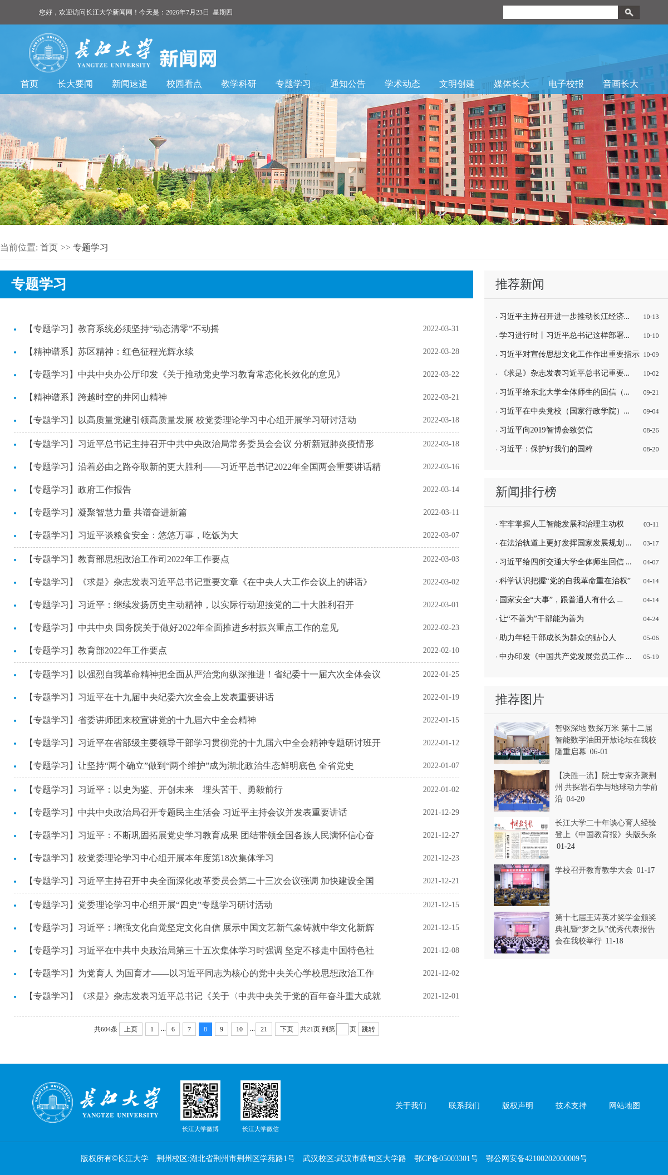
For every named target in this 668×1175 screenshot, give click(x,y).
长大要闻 (75, 84)
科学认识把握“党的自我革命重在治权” (565, 581)
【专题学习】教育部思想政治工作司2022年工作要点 (126, 559)
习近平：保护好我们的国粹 (546, 449)
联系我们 (464, 1106)
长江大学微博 (200, 1106)
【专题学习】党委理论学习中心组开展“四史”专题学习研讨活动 (148, 904)
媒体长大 (511, 84)
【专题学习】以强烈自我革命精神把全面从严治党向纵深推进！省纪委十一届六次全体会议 (202, 674)
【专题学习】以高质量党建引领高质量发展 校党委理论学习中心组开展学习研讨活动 (190, 420)
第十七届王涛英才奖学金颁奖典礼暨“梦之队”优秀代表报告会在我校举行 (605, 929)
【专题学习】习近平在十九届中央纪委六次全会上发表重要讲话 (149, 697)
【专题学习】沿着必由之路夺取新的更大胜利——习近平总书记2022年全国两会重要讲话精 (202, 466)
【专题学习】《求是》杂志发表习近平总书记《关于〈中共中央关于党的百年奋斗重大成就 (202, 996)
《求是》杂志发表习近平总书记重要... (564, 373)
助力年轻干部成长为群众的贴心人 (557, 637)
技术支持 (571, 1106)
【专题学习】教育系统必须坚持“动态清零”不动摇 (121, 328)
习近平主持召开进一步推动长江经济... (564, 316)
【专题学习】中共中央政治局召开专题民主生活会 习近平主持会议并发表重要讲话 (185, 812)
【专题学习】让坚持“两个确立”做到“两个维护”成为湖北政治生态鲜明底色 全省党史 (189, 765)
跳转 (368, 1029)
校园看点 (184, 84)
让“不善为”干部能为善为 (541, 618)
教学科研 (239, 84)
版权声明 (517, 1106)
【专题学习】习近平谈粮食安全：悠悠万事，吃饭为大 (131, 535)
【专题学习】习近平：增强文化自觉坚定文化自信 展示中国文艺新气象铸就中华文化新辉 (199, 927)
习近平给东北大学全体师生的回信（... (564, 392)
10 (239, 1029)
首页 (29, 84)
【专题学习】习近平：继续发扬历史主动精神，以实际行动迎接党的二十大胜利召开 (189, 604)
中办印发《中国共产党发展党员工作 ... (565, 656)
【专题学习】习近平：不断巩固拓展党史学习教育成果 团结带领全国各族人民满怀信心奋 (199, 835)
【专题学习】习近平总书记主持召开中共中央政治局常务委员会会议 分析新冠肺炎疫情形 (199, 444)
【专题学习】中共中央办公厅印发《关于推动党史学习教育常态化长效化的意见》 (184, 374)
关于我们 (410, 1106)
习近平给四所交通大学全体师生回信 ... (565, 562)
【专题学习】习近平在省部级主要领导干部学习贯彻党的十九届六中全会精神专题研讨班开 (202, 743)
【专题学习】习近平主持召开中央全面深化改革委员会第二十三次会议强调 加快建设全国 (199, 881)
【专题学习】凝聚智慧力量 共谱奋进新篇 (105, 512)
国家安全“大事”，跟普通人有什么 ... (561, 600)
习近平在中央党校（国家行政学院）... (564, 411)
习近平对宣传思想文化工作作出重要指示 (569, 354)
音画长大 (620, 84)
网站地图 (624, 1106)
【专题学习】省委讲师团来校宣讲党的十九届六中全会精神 (140, 720)
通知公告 (348, 84)
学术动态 (402, 84)
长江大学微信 (260, 1106)
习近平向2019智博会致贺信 (546, 430)
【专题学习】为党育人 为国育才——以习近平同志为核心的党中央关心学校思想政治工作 (199, 973)
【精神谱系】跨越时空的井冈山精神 (95, 397)
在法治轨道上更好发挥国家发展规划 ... (565, 543)
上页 (130, 1029)
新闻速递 (130, 84)
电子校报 (566, 84)
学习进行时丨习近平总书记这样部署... (564, 335)
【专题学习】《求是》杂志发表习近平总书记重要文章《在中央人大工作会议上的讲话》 (198, 582)
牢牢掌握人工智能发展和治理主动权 (561, 524)
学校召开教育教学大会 (594, 870)
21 (264, 1029)
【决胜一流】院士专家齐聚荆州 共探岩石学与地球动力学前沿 (607, 787)
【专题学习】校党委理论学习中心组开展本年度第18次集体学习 (149, 858)
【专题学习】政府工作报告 (77, 489)
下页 (286, 1029)
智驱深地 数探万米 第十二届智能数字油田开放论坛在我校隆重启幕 (605, 740)
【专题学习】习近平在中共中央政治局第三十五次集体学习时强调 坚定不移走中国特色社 (199, 950)
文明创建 (457, 84)
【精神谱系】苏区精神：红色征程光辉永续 (109, 351)
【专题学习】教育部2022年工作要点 (95, 650)
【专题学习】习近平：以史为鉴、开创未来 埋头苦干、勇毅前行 (153, 789)
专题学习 (293, 84)
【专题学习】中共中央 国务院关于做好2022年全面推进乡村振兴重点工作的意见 (181, 627)
